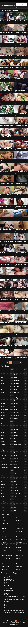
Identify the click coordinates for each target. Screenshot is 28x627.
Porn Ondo (18, 550)
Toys (20, 499)
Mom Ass (4, 542)
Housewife (20, 384)
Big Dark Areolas (7, 591)
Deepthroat (7, 473)
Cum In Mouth (7, 464)
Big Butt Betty (7, 585)
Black (7, 418)
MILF (20, 421)
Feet (7, 490)
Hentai (20, 378)
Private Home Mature (7, 534)
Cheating (7, 444)
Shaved (20, 462)
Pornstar (20, 436)
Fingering (7, 499)
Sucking (20, 482)
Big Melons (6, 601)
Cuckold (7, 462)
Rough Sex (20, 453)
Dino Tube (18, 558)
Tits (20, 496)
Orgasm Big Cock (8, 588)
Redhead (20, 447)
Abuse (17, 624)
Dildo (7, 476)
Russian (20, 456)
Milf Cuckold (5, 523)
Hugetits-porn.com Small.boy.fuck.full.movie (14, 599)
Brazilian (7, 433)
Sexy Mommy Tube (6, 561)
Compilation (7, 456)
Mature (20, 418)
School (20, 459)
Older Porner (19, 536)
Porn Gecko (18, 520)
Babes (7, 392)
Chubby (7, 447)
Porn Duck (18, 547)
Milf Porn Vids (19, 561)
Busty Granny (5, 536)
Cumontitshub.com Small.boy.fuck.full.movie (14, 612)
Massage (20, 412)
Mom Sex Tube (19, 555)
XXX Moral (4, 517)
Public (20, 441)
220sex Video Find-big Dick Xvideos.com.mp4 (14, 596)
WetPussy (8, 5)
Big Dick (7, 407)
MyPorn (17, 523)
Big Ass (7, 401)
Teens (20, 488)
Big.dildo (6, 606)
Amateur (7, 375)
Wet (20, 508)
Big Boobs (7, 404)
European (7, 485)
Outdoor (20, 430)
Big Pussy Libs (7, 587)
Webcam (20, 505)
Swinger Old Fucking (21, 539)
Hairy (20, 369)
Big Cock (6, 594)
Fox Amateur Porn (6, 539)
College (7, 450)
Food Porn (18, 544)
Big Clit (5, 604)
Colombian (7, 453)
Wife (20, 511)
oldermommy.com (23, 1)
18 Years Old (7, 369)
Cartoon (7, 441)
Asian (7, 386)
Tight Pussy (20, 493)
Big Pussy (6, 583)
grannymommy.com (9, 1)
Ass (7, 389)
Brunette (7, 438)
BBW (7, 395)
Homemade (20, 381)
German (7, 508)
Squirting (20, 473)
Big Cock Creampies (8, 590)
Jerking (20, 398)
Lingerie (20, 410)
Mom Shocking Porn (7, 555)
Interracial (20, 392)
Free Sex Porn (19, 526)
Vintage (20, 502)
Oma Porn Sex (19, 542)
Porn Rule (4, 531)
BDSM (7, 398)
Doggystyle (7, 479)
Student (20, 479)
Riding (20, 450)
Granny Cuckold (6, 544)
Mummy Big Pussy (8, 582)
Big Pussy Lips (7, 577)
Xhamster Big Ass (8, 576)
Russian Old (5, 526)
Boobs (7, 427)
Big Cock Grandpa (8, 579)
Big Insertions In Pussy (9, 580)
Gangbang (7, 502)
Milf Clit (4, 528)
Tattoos (20, 485)
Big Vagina (6, 613)
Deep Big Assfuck (8, 598)
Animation (7, 384)
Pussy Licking (20, 444)
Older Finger (19, 531)
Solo (20, 470)
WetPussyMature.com (19, 622)
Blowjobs (7, 424)
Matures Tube (5, 566)
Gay (7, 505)
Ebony (7, 482)
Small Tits (20, 467)
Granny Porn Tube (6, 547)
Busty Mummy (5, 569)
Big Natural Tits (7, 410)
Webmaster (12, 624)
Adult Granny (19, 569)
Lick (20, 407)
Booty (7, 430)
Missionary (20, 424)
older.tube (16, 1)
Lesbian (20, 404)
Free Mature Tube (20, 534)
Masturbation (20, 415)
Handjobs (20, 372)
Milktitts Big (6, 593)
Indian (20, 389)
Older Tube (4, 520)
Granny (7, 511)
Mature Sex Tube (6, 558)
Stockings (20, 476)
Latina (20, 401)
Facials (7, 488)
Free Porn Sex (19, 528)
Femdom (7, 493)
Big (4, 607)
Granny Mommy (19, 517)
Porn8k (4, 550)
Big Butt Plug (7, 609)
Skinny (20, 464)
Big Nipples (7, 412)
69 (7, 372)
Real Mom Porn (19, 566)
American (7, 378)
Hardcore (20, 375)
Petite (20, 433)
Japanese (20, 395)
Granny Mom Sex (6, 553)
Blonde (7, 421)
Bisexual (7, 415)
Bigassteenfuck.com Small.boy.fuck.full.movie (14, 610)
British (7, 436)
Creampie (7, 459)
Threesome (20, 490)
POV (20, 438)
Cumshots (7, 470)
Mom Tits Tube (5, 563)
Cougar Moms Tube (20, 563)
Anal (7, 381)
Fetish (7, 496)
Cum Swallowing (7, 467)
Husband (20, 386)
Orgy (20, 427)
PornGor (18, 553)
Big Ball (5, 602)
